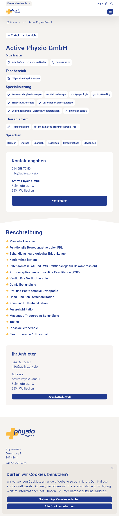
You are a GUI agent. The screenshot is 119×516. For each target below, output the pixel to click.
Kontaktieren (60, 195)
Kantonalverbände (18, 3)
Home (13, 19)
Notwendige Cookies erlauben (60, 499)
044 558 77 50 (21, 163)
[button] (110, 12)
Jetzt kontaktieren (59, 391)
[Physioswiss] (13, 12)
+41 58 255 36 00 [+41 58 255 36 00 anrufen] (16, 458)
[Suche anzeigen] (111, 3)
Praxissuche (29, 19)
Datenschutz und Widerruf (88, 491)
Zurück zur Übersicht (24, 30)
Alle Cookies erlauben (59, 506)
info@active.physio (25, 168)
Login (100, 3)
